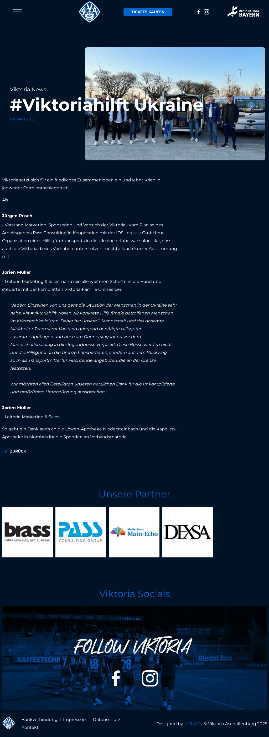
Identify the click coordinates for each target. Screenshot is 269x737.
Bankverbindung (40, 719)
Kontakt (30, 727)
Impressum (75, 719)
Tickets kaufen (147, 11)
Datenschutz (106, 719)
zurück (18, 451)
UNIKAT (192, 723)
